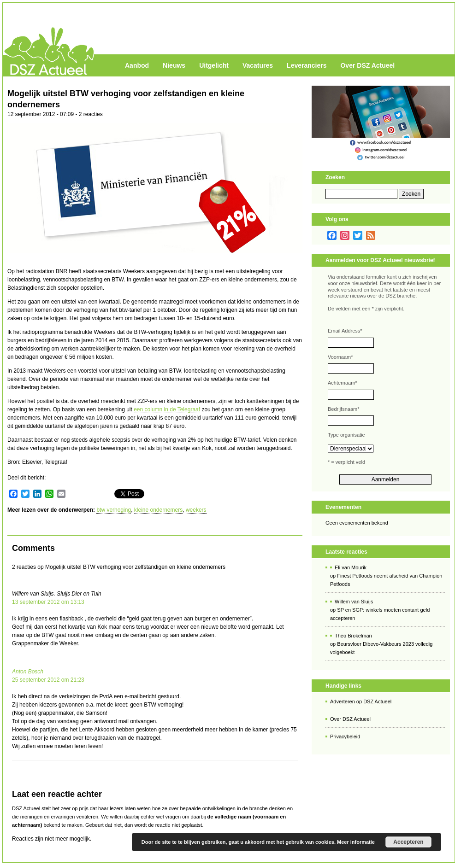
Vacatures (257, 65)
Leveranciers (306, 65)
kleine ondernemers (158, 510)
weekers (196, 510)
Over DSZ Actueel (367, 65)
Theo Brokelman (353, 635)
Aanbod (137, 65)
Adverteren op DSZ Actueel (360, 701)
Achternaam (342, 383)
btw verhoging (113, 510)
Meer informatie (356, 842)
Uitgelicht (214, 65)
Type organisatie (346, 435)
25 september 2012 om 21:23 (48, 680)
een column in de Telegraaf (167, 409)
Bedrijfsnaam (343, 409)
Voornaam (340, 357)
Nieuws (174, 65)
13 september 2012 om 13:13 (48, 602)
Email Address (345, 330)
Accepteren (408, 842)
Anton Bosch (27, 671)
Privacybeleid (345, 736)
